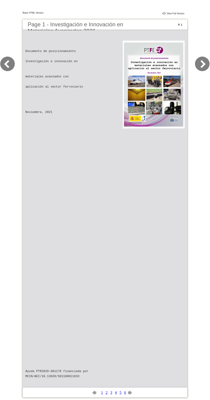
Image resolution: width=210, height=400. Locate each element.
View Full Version (175, 13)
